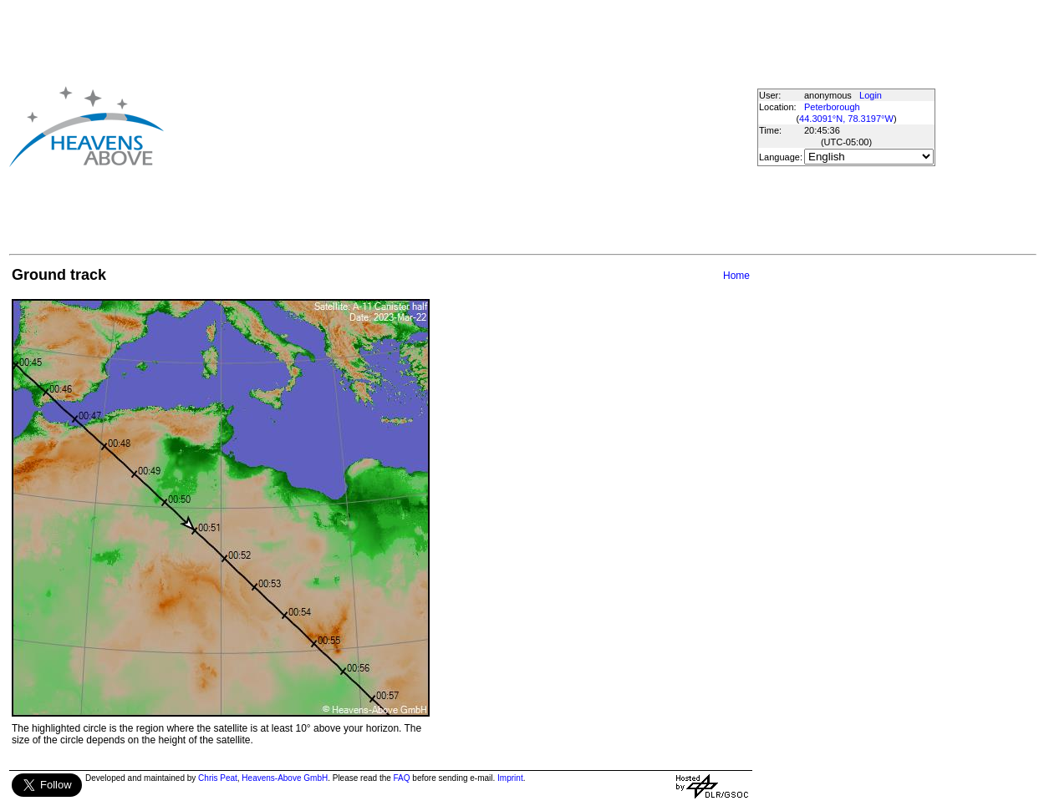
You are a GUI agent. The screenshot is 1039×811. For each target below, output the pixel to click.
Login (870, 95)
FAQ (402, 778)
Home (736, 275)
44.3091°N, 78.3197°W (846, 119)
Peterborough (832, 107)
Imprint (510, 778)
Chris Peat (217, 778)
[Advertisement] (415, 126)
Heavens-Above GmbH (285, 778)
